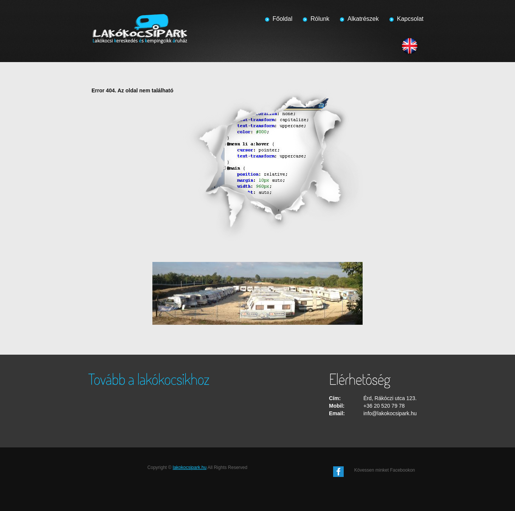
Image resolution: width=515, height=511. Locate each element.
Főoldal (282, 19)
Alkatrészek (363, 19)
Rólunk (319, 19)
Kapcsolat (410, 19)
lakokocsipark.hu (189, 467)
